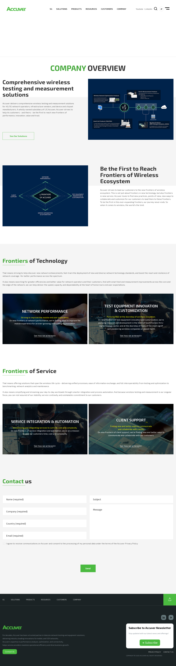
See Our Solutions (18, 136)
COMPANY (121, 9)
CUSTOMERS (107, 9)
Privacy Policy (154, 652)
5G (51, 9)
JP (161, 9)
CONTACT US (168, 652)
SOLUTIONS (61, 9)
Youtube (139, 9)
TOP (169, 600)
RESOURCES (91, 9)
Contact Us (9, 651)
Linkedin (148, 9)
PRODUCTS (76, 9)
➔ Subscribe (150, 642)
